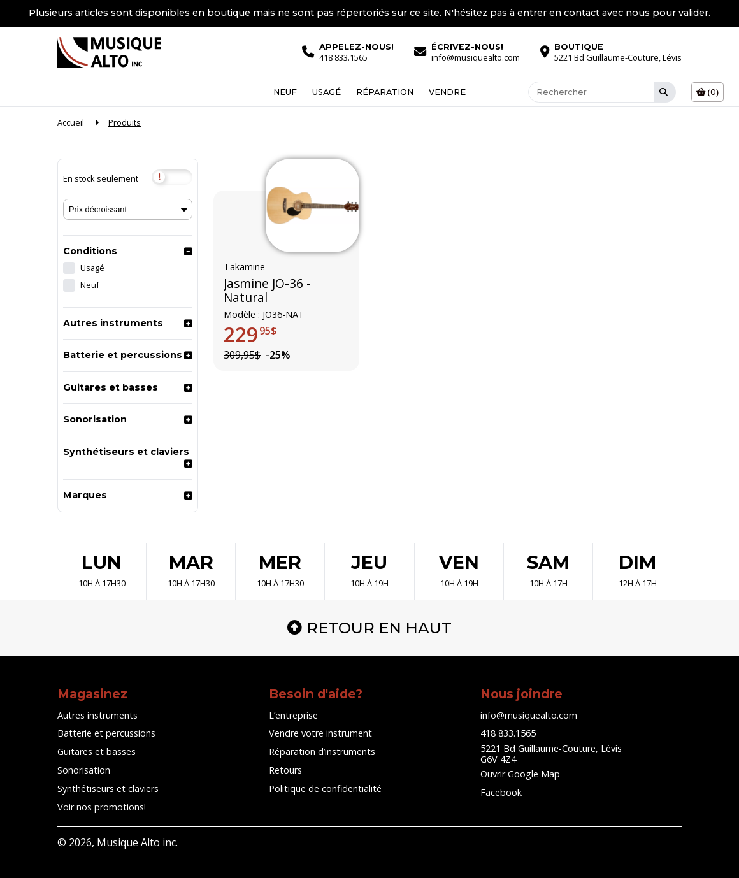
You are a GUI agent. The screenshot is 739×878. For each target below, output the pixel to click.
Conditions (90, 251)
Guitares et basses (110, 387)
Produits (124, 122)
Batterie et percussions (122, 355)
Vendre (447, 92)
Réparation (384, 92)
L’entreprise (293, 715)
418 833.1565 (508, 733)
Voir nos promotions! (101, 807)
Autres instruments (113, 323)
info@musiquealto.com (528, 715)
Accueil (70, 122)
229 (250, 335)
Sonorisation (95, 419)
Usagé (326, 92)
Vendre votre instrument (320, 733)
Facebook (501, 792)
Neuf (285, 92)
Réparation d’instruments (322, 751)
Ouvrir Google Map (520, 774)
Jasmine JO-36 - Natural (267, 291)
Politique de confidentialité (325, 788)
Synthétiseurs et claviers (126, 451)
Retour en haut (369, 628)
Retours (285, 770)
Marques (85, 495)
